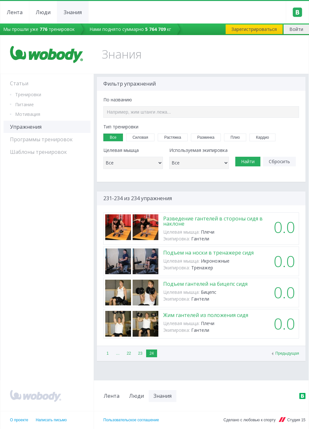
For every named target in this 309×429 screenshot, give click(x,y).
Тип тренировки (120, 126)
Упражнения (26, 126)
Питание (24, 104)
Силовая (143, 137)
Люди (43, 12)
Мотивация (27, 114)
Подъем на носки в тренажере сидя (208, 252)
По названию (117, 99)
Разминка (208, 137)
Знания (73, 12)
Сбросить (279, 161)
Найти (248, 161)
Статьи (19, 83)
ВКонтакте (302, 396)
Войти (296, 29)
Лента (15, 12)
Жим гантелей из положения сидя (205, 315)
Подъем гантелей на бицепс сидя (205, 283)
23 (140, 353)
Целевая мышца (121, 150)
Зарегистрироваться (254, 29)
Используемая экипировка (198, 150)
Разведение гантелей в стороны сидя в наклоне (213, 221)
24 (151, 353)
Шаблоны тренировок (38, 151)
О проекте (19, 420)
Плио (237, 137)
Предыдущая (287, 353)
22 (129, 353)
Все (115, 137)
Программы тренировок (41, 139)
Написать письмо (51, 420)
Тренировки (28, 94)
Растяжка (174, 137)
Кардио (264, 137)
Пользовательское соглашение (131, 420)
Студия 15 (296, 420)
